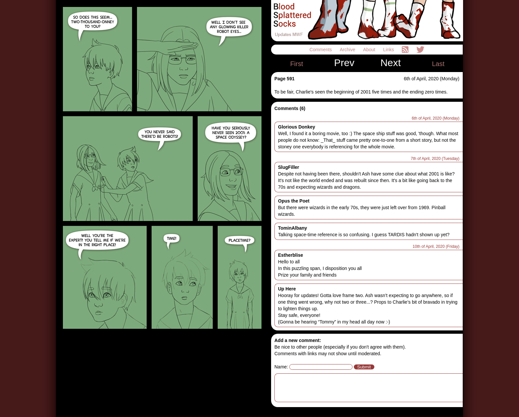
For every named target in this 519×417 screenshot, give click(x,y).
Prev (344, 63)
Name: (281, 366)
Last (438, 63)
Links (389, 49)
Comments (321, 49)
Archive (348, 49)
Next (390, 63)
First (296, 63)
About (369, 49)
